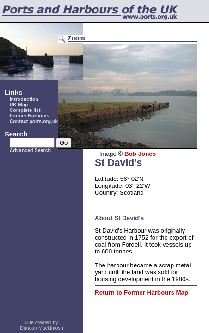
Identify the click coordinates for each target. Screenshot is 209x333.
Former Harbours (30, 115)
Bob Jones (140, 153)
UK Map (19, 104)
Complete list (25, 110)
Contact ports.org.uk (34, 121)
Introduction (24, 99)
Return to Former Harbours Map (141, 292)
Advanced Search (30, 150)
